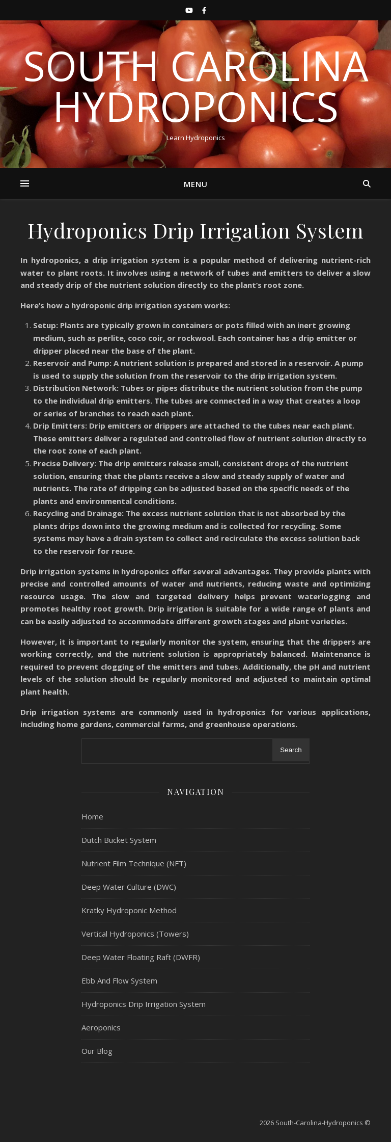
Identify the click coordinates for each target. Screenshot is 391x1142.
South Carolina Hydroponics (196, 85)
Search (290, 750)
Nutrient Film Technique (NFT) (133, 863)
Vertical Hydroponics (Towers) (135, 933)
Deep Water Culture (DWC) (128, 887)
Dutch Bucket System (118, 840)
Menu (196, 184)
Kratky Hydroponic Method (129, 910)
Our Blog (97, 1051)
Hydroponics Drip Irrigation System (143, 1004)
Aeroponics (101, 1027)
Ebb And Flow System (119, 980)
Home (92, 816)
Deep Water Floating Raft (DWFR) (140, 957)
